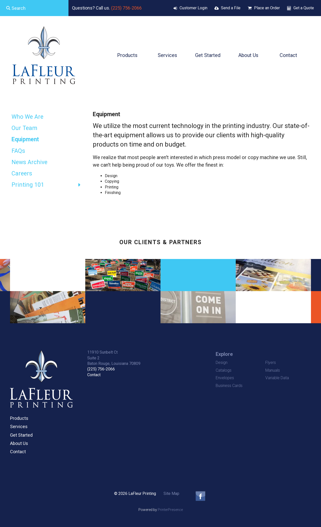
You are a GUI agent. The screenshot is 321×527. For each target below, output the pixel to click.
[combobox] (34, 8)
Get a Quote (303, 8)
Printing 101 (48, 184)
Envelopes (225, 377)
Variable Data (277, 377)
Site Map (171, 493)
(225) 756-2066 (126, 8)
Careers (22, 173)
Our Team (24, 128)
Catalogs (223, 370)
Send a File (230, 8)
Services (167, 55)
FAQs (18, 151)
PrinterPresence (170, 510)
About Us (248, 55)
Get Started (207, 55)
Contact (288, 55)
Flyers (270, 362)
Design (221, 362)
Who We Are (27, 116)
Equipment (25, 139)
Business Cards (229, 385)
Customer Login (193, 8)
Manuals (272, 370)
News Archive (29, 162)
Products (127, 55)
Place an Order (267, 8)
